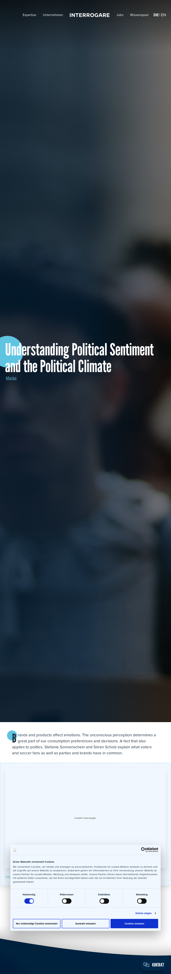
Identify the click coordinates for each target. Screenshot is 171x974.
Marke (11, 378)
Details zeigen (143, 913)
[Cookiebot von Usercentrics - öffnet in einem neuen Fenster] (143, 849)
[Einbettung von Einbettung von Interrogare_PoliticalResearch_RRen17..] (85, 818)
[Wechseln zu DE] (156, 15)
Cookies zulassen (134, 923)
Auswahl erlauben (85, 923)
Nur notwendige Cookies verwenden (37, 923)
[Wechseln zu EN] (163, 15)
